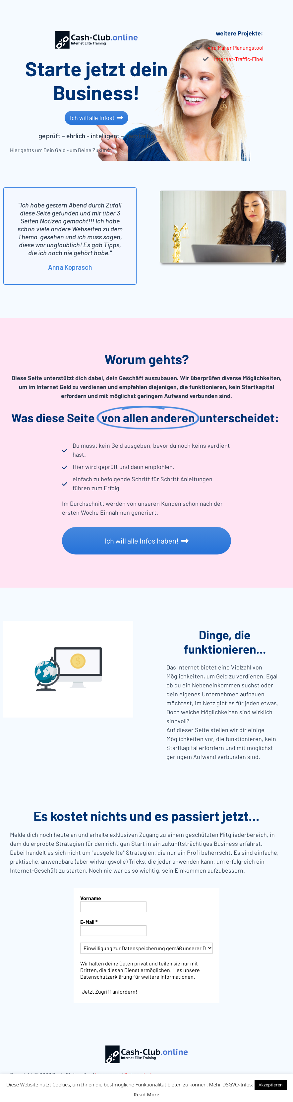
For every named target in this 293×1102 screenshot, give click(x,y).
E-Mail (88, 922)
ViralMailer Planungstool (235, 47)
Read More (146, 1094)
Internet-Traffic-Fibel (239, 59)
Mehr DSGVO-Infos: (231, 1084)
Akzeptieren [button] (271, 1085)
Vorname (90, 898)
